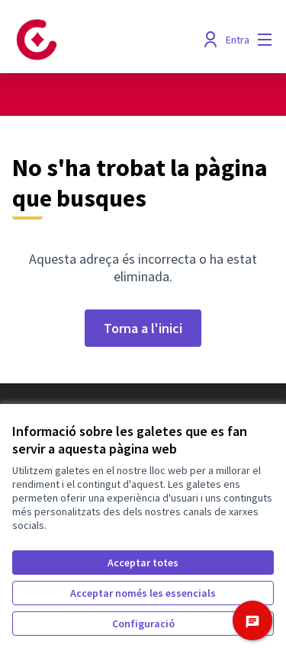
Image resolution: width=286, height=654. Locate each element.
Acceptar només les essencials (143, 593)
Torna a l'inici (143, 328)
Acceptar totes (143, 562)
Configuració (143, 623)
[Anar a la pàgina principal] (108, 39)
